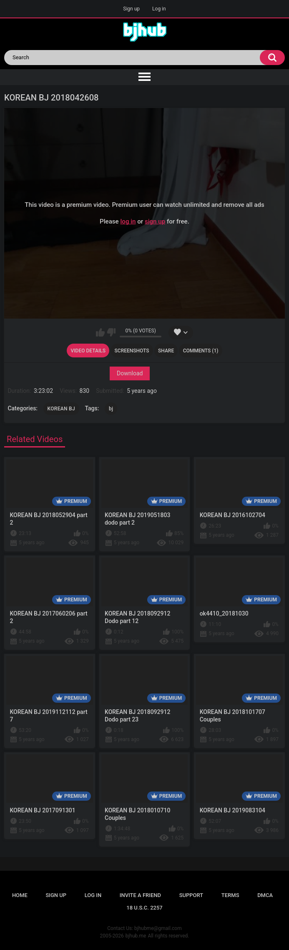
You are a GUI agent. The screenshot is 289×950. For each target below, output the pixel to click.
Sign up (131, 9)
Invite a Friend (140, 895)
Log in (159, 9)
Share (166, 351)
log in (128, 221)
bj (111, 409)
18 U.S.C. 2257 (144, 908)
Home (20, 895)
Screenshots (132, 351)
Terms (230, 895)
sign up (155, 221)
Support (191, 895)
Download (130, 373)
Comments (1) (201, 351)
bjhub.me (136, 936)
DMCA (265, 895)
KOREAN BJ (61, 409)
